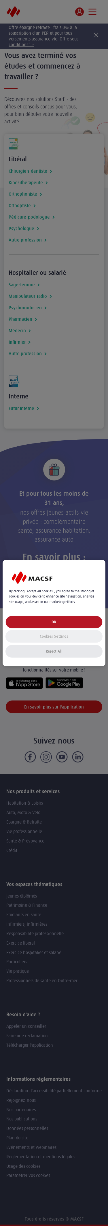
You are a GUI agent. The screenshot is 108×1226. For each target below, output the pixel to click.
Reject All (54, 651)
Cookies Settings (54, 636)
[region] (54, 613)
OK (54, 622)
